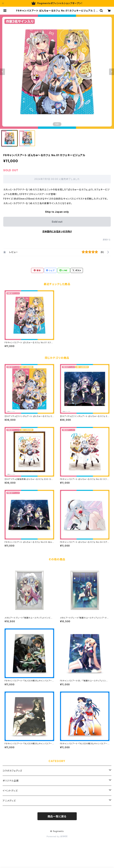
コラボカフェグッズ (12, 770)
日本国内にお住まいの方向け (57, 231)
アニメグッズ (9, 800)
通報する (107, 239)
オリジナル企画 (11, 780)
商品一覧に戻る (57, 816)
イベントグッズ (10, 790)
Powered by (57, 836)
